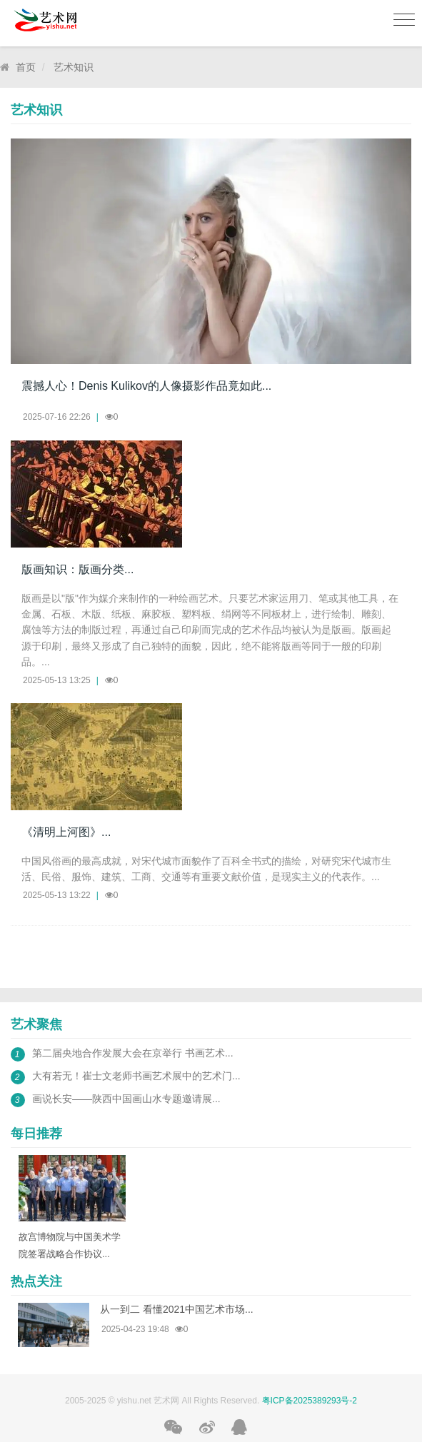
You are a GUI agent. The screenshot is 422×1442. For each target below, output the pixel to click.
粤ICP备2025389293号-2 (309, 1401)
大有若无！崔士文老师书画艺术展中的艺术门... (136, 1076)
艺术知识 (74, 67)
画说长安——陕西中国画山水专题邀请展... (126, 1098)
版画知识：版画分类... (77, 569)
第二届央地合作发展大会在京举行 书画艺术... (132, 1053)
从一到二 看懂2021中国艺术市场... (176, 1309)
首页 (26, 67)
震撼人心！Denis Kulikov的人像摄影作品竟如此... (146, 386)
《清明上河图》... (66, 832)
